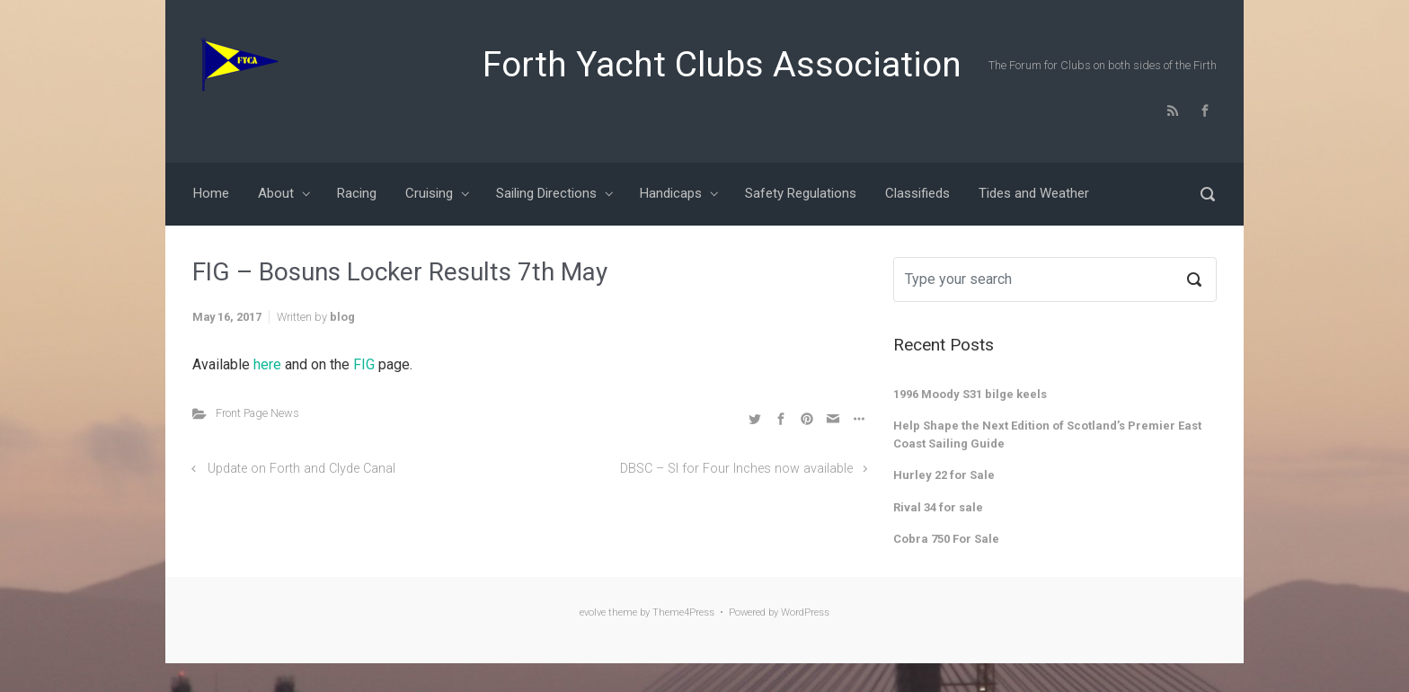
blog (342, 317)
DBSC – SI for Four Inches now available (736, 468)
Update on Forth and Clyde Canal (301, 468)
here (269, 364)
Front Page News (257, 413)
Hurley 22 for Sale (944, 475)
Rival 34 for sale (938, 507)
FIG (365, 364)
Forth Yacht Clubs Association (722, 64)
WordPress (805, 612)
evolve (593, 612)
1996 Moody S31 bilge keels (970, 394)
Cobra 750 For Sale (946, 539)
